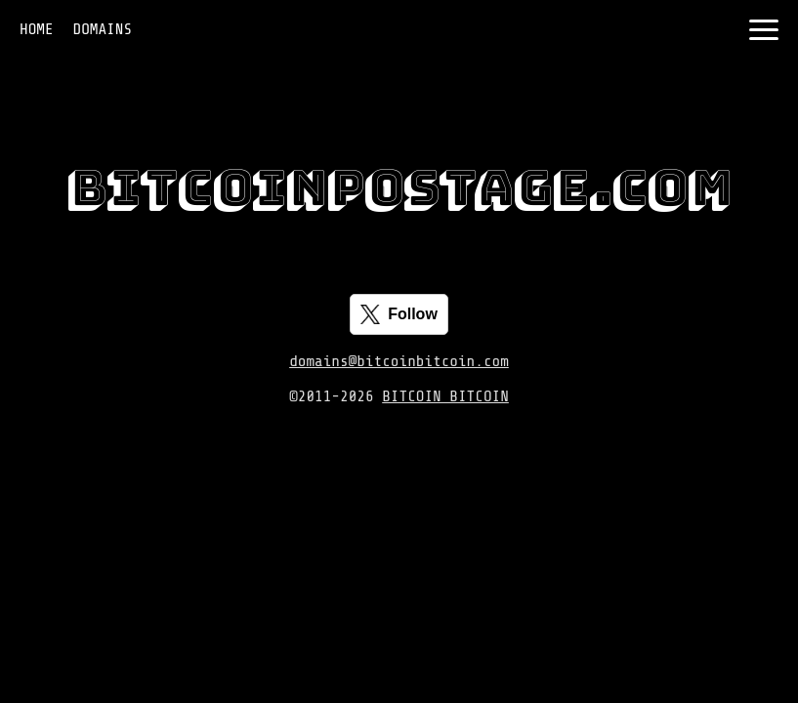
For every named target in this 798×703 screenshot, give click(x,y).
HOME (37, 29)
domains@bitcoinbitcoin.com (399, 361)
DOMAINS (102, 29)
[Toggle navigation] (763, 30)
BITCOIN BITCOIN (445, 396)
